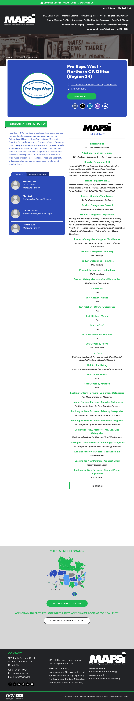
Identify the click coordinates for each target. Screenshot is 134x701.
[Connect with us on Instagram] (23, 684)
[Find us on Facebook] (10, 684)
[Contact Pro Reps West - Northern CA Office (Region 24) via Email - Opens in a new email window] (105, 106)
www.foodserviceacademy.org (105, 678)
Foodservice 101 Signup (73, 24)
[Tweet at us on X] (14, 684)
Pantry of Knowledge (118, 24)
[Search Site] (130, 8)
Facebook (97, 485)
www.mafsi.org (97, 667)
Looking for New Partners (116, 15)
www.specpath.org (99, 674)
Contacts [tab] (19, 174)
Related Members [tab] (37, 174)
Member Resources (96, 24)
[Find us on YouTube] (28, 684)
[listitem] (106, 8)
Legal (126, 696)
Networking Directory (91, 15)
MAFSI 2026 (123, 29)
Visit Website (82, 96)
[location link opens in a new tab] (94, 84)
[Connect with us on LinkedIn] (19, 684)
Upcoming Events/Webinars (100, 29)
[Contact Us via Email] (32, 684)
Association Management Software (16, 697)
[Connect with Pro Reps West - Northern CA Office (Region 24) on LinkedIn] (90, 106)
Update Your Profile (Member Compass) (90, 20)
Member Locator (70, 15)
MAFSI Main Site (51, 15)
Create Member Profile (58, 20)
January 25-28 (85, 2)
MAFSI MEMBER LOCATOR (67, 603)
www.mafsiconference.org (103, 671)
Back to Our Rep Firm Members (21, 57)
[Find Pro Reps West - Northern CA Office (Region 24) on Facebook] (75, 106)
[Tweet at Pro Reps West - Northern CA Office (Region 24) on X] (82, 106)
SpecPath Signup (120, 20)
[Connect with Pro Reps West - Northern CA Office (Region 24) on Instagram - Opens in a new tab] (97, 106)
